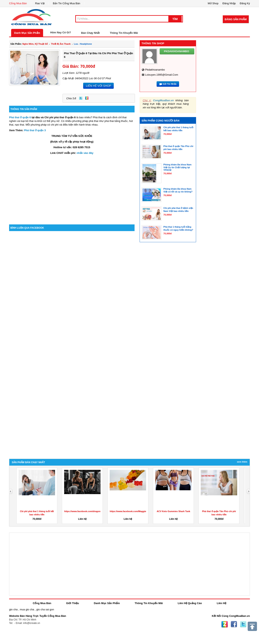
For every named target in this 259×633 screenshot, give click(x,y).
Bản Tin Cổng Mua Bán (66, 3)
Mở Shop (213, 3)
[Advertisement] (72, 190)
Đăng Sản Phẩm (236, 19)
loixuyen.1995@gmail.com (161, 74)
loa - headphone (83, 44)
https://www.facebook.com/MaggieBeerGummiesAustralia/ (140, 511)
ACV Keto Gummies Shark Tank (173, 511)
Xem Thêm (242, 462)
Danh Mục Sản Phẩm (27, 32)
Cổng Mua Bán (18, 3)
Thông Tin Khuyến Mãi (124, 32)
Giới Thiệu (72, 603)
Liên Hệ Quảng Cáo (190, 603)
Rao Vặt (40, 3)
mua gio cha (27, 609)
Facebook (234, 624)
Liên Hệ (221, 603)
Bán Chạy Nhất (90, 32)
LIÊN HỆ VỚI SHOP (98, 85)
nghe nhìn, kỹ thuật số (35, 44)
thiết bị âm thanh (61, 44)
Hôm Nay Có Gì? (60, 32)
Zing (86, 98)
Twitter (80, 98)
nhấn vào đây (85, 152)
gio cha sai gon (45, 609)
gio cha (13, 609)
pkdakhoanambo (155, 69)
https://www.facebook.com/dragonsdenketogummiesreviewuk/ (97, 511)
